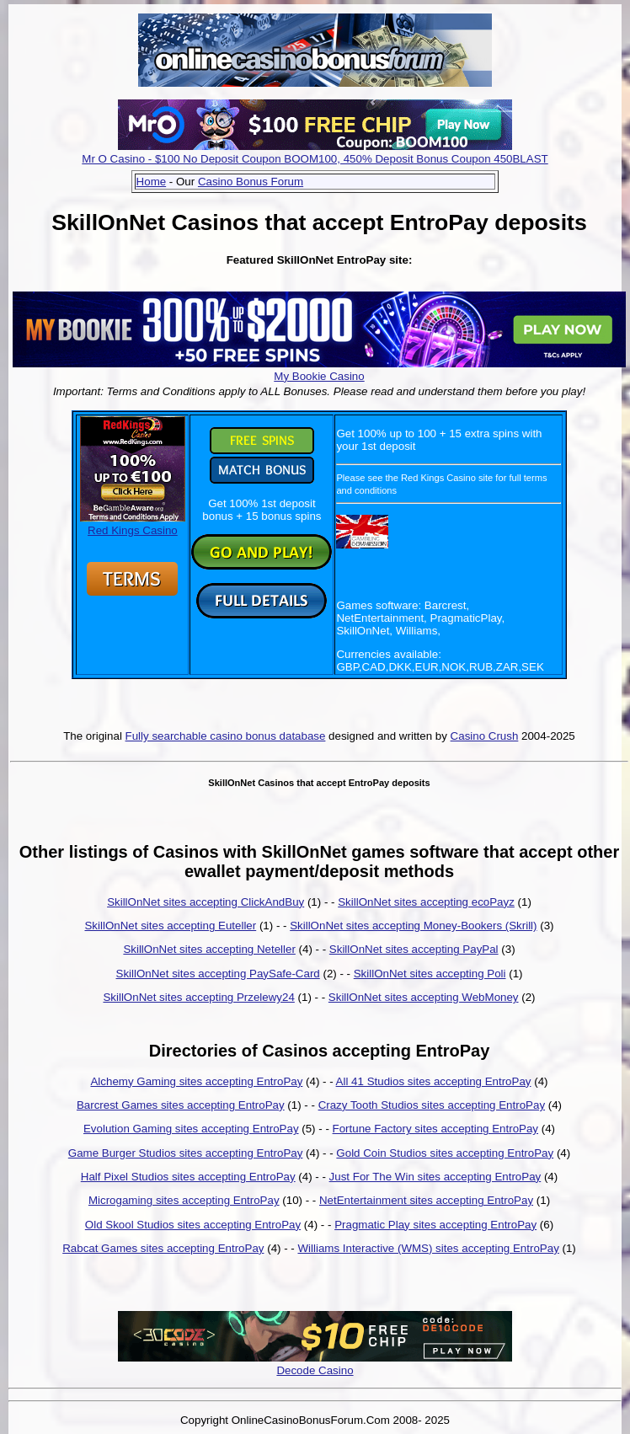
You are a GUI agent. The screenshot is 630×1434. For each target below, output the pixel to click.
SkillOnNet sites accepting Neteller (209, 949)
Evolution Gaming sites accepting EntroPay (191, 1128)
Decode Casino (314, 1370)
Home (151, 181)
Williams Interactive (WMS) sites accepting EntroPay (427, 1248)
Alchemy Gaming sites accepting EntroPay (196, 1081)
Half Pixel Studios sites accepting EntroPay (188, 1176)
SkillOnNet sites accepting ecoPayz (426, 902)
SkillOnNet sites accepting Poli (430, 973)
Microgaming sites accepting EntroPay (184, 1200)
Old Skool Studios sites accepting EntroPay (193, 1224)
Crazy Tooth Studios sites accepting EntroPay (431, 1105)
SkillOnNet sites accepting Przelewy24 (198, 997)
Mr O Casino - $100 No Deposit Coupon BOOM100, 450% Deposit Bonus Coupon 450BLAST (314, 158)
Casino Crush (485, 736)
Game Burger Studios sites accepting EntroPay (185, 1153)
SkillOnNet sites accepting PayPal (414, 949)
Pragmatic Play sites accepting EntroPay (435, 1224)
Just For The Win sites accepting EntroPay (435, 1176)
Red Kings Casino (132, 524)
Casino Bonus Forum (250, 181)
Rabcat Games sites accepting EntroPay (163, 1248)
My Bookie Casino (319, 376)
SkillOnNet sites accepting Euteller (170, 925)
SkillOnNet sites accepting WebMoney (423, 997)
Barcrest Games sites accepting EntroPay (181, 1105)
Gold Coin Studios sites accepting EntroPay (444, 1153)
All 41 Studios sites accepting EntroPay (433, 1081)
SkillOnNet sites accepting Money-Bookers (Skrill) (413, 925)
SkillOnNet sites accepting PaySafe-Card (218, 973)
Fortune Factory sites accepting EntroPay (435, 1128)
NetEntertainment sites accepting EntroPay (426, 1200)
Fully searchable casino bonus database (225, 736)
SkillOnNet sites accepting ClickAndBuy (205, 902)
